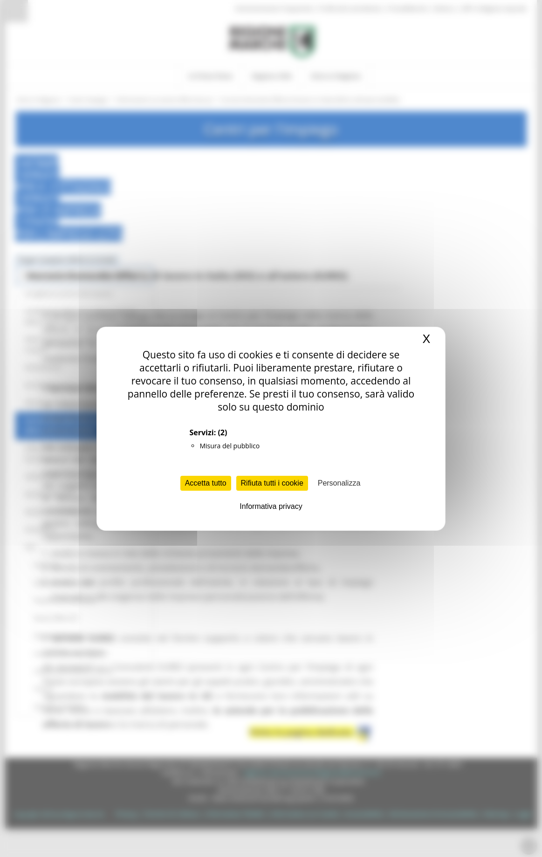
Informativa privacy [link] (271, 506)
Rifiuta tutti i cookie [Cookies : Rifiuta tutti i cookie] (272, 483)
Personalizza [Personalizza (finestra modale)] (339, 483)
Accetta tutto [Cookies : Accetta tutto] (205, 483)
